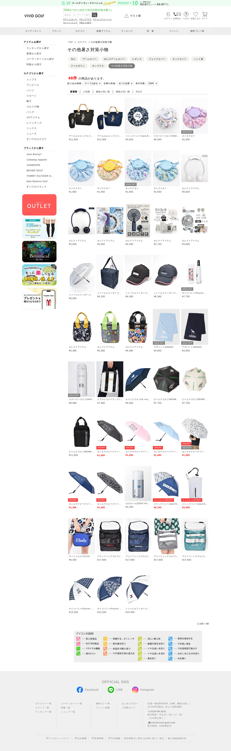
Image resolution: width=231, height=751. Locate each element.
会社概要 (80, 738)
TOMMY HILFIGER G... (40, 176)
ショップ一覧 (68, 712)
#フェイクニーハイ (102, 19)
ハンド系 (198, 59)
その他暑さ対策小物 (121, 66)
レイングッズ (34, 123)
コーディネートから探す (40, 59)
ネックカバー (180, 59)
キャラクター (188, 136)
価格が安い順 (123, 91)
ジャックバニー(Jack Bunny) (138, 136)
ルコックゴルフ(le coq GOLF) (138, 399)
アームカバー (90, 59)
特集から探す (34, 64)
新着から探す (34, 53)
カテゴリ (80, 31)
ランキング (127, 31)
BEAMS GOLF (35, 170)
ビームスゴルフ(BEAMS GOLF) (166, 399)
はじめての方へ (130, 703)
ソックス (32, 128)
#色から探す (85, 22)
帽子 (29, 101)
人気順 (86, 91)
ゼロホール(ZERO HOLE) (138, 503)
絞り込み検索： (75, 83)
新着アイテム (104, 31)
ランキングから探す (38, 48)
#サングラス (85, 19)
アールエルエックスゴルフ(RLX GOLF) (81, 136)
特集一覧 (65, 707)
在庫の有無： (111, 83)
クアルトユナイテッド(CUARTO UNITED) (109, 399)
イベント (173, 31)
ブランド (56, 31)
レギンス (137, 59)
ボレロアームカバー (114, 59)
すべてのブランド (37, 187)
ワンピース (33, 85)
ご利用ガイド (129, 707)
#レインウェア (70, 22)
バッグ (30, 112)
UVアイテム (33, 117)
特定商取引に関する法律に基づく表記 (144, 738)
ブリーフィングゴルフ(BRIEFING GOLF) (109, 556)
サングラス (98, 66)
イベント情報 (103, 707)
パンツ (30, 90)
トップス (32, 79)
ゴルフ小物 (33, 106)
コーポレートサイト (57, 738)
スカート (32, 96)
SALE (139, 91)
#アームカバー (70, 19)
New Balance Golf (37, 181)
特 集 (150, 31)
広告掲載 (113, 738)
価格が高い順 (103, 91)
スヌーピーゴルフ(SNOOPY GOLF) (166, 136)
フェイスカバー (157, 59)
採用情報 (97, 738)
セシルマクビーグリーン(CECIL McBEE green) (109, 451)
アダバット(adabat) (163, 347)
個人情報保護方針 (177, 738)
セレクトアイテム (190, 188)
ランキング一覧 (43, 712)
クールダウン (78, 66)
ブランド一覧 (42, 707)
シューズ (32, 133)
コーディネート (33, 31)
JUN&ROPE (33, 165)
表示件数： (141, 83)
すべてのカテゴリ (37, 139)
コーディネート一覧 (71, 703)
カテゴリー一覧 (43, 703)
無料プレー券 (197, 31)
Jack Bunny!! (34, 154)
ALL (73, 59)
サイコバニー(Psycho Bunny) (194, 293)
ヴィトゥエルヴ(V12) (79, 556)
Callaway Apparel (37, 159)
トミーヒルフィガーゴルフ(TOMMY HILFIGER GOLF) (81, 295)
